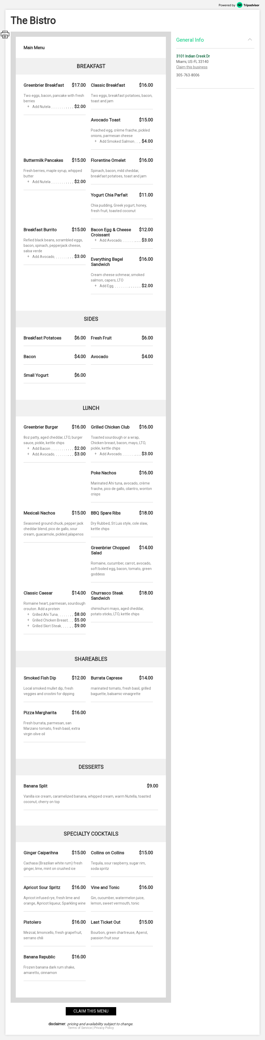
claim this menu (90, 1011)
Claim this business (192, 67)
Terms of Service (80, 1028)
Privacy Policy (104, 1028)
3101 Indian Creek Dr (193, 56)
